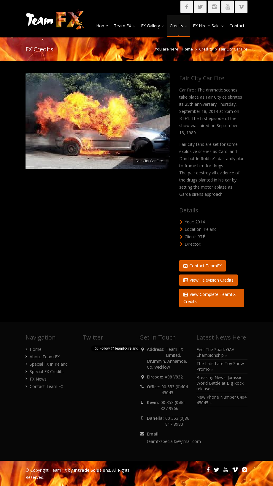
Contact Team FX (46, 386)
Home (102, 26)
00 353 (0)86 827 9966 (173, 405)
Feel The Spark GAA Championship (215, 352)
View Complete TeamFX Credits (209, 297)
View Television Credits (208, 280)
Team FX (124, 26)
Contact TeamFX (202, 266)
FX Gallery (152, 26)
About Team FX (45, 356)
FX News (38, 379)
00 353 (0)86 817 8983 (177, 421)
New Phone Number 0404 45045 (221, 399)
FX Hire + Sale (208, 26)
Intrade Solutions (92, 470)
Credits (178, 26)
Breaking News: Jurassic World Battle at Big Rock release (220, 383)
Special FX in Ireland (49, 364)
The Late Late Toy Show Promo (220, 366)
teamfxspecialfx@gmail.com (174, 441)
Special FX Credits (47, 371)
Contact (237, 26)
